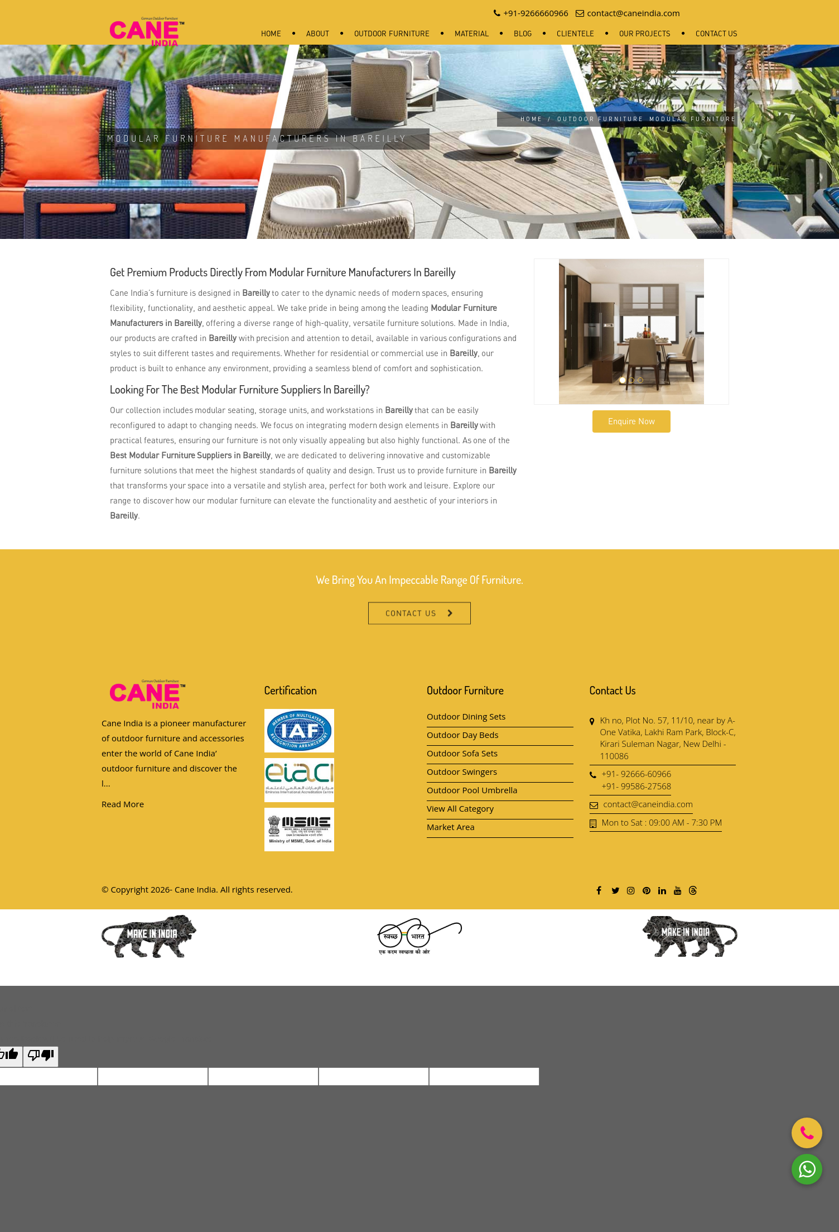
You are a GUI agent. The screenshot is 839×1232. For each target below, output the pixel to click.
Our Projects (645, 33)
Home (271, 33)
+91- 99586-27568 (637, 786)
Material (472, 33)
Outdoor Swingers (462, 771)
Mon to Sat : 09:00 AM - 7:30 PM (662, 822)
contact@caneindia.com (648, 803)
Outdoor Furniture (391, 33)
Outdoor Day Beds (463, 734)
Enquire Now (631, 421)
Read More (123, 803)
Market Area (451, 826)
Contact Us (716, 33)
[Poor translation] (41, 1056)
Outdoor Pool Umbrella (472, 789)
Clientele (575, 33)
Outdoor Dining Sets (466, 716)
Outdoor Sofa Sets (462, 753)
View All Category (460, 808)
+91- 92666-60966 (637, 773)
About (317, 33)
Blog (523, 33)
